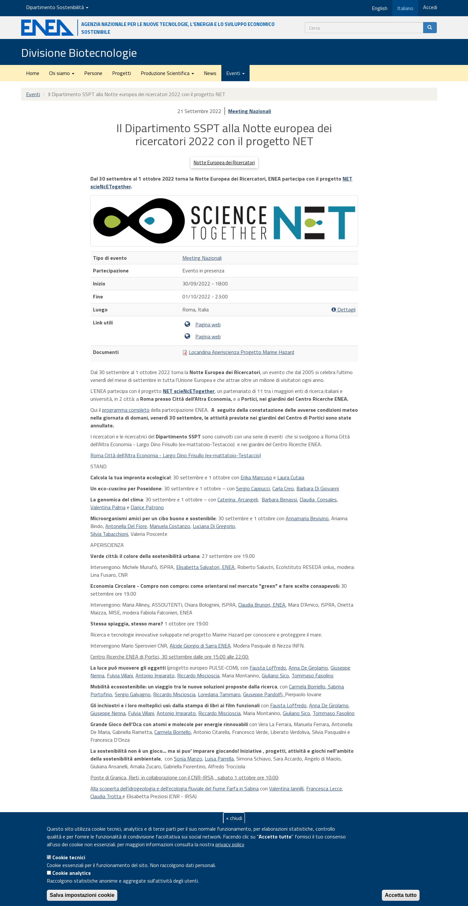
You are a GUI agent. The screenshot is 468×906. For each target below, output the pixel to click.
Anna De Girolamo (308, 668)
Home (32, 73)
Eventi (235, 73)
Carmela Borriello (307, 686)
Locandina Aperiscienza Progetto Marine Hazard (241, 352)
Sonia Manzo (188, 758)
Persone (93, 73)
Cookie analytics (71, 873)
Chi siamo (61, 73)
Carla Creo (283, 488)
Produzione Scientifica (167, 73)
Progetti (121, 73)
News (210, 73)
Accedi (430, 7)
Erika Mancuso (256, 477)
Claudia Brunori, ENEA (261, 605)
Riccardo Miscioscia (174, 694)
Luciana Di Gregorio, (214, 526)
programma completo (126, 410)
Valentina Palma (107, 507)
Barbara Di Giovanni (317, 488)
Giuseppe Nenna (107, 713)
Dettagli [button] (344, 309)
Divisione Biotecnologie (79, 52)
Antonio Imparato (176, 713)
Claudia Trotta (106, 796)
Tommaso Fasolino (312, 675)
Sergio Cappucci (253, 488)
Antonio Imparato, (156, 675)
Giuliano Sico (275, 675)
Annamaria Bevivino (307, 518)
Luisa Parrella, (220, 758)
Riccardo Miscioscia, (199, 675)
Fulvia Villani (120, 675)
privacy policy (229, 844)
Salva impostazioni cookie (82, 895)
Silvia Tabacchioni (109, 534)
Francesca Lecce (324, 788)
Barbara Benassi (279, 499)
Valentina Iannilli (286, 788)
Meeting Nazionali (249, 111)
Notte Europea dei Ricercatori (224, 162)
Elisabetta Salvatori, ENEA (205, 567)
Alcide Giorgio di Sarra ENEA (200, 645)
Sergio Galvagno (132, 694)
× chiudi (234, 818)
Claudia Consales (318, 499)
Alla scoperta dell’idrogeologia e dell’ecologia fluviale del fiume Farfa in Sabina (174, 788)
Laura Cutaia (290, 477)
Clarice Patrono (147, 507)
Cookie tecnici (68, 857)
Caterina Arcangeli (237, 499)
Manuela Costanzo (170, 526)
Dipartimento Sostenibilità (57, 7)
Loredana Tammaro (219, 694)
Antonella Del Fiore (126, 526)
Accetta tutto (401, 895)
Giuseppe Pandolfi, (264, 694)
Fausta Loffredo (268, 668)
